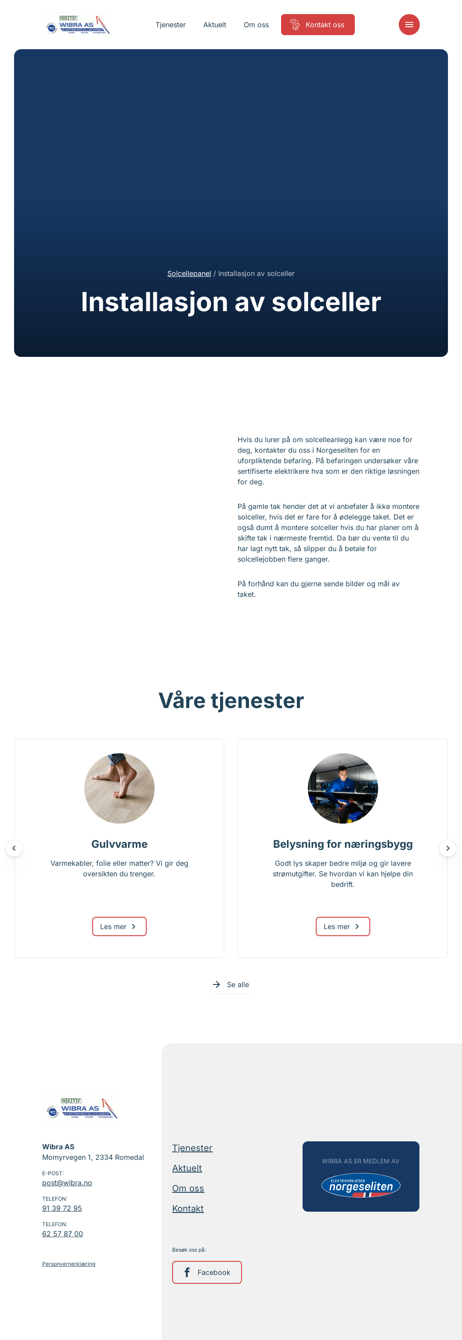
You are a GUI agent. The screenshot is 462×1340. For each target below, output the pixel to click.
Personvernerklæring (68, 1263)
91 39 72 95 (62, 1208)
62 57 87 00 (62, 1233)
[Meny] (409, 24)
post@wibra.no (67, 1182)
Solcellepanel (189, 273)
